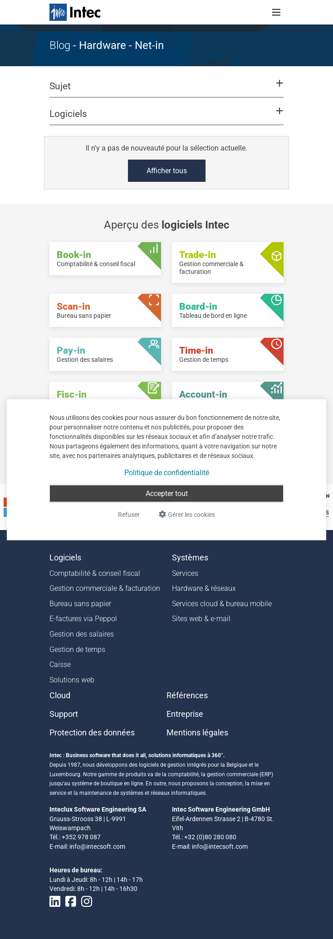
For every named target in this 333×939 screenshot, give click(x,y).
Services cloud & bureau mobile (222, 603)
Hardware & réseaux (204, 588)
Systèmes (190, 557)
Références (187, 695)
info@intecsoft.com (97, 846)
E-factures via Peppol (83, 618)
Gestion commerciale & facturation (104, 588)
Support (63, 714)
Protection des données (92, 732)
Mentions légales (197, 732)
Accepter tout (167, 493)
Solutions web (71, 680)
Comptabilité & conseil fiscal (94, 573)
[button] (166, 90)
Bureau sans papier (80, 603)
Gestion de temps (77, 649)
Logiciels (65, 557)
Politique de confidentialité (166, 472)
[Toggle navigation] (276, 12)
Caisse (60, 664)
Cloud (59, 695)
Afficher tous (167, 170)
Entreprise (184, 714)
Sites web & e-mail (201, 618)
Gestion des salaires (81, 634)
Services (185, 573)
